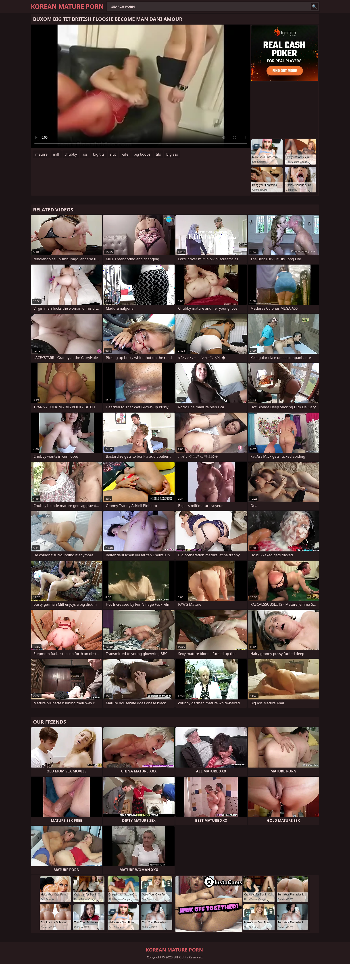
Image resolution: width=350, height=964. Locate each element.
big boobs (142, 154)
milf (56, 154)
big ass (172, 154)
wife (124, 154)
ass (85, 154)
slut (113, 154)
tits (158, 154)
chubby (71, 154)
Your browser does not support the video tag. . (140, 86)
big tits (98, 154)
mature (41, 154)
